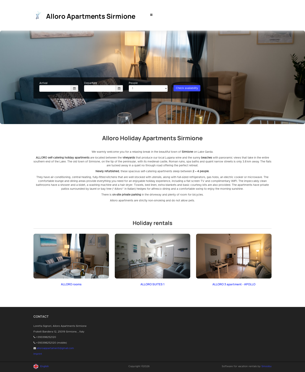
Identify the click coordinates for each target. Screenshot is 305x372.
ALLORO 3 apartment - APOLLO (233, 284)
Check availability (187, 88)
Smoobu (266, 366)
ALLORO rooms (71, 284)
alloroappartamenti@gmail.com (55, 348)
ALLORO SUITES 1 (152, 284)
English (44, 366)
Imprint (37, 354)
